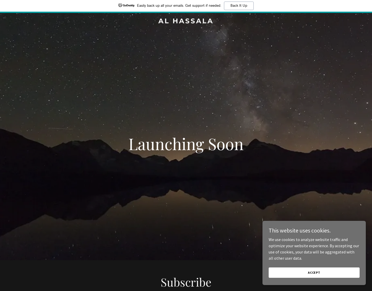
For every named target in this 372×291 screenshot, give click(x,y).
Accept (314, 272)
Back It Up (238, 6)
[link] (186, 21)
